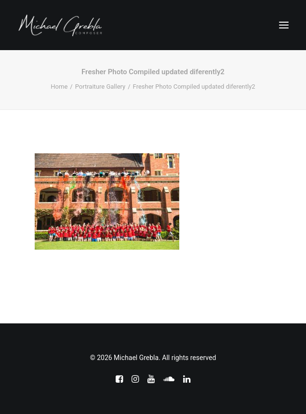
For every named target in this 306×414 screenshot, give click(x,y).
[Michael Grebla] (60, 25)
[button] (284, 25)
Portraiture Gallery (100, 86)
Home (59, 86)
